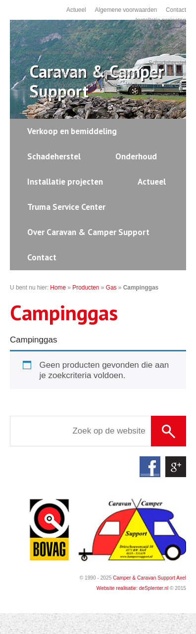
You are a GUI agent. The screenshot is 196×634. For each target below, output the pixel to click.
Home (58, 287)
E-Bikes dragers (171, 31)
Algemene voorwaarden (126, 9)
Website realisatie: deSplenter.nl (132, 588)
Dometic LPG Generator (94, 30)
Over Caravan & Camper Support (92, 73)
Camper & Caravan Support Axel (149, 578)
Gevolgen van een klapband (51, 52)
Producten (85, 287)
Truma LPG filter (112, 96)
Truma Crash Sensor (54, 96)
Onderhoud (136, 156)
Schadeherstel (167, 62)
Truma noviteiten (164, 107)
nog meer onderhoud (121, 52)
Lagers (90, 52)
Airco (145, 31)
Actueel (76, 9)
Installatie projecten (161, 20)
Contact (176, 9)
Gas (111, 287)
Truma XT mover (164, 96)
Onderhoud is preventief (154, 41)
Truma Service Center (66, 206)
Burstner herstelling (168, 73)
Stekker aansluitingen (166, 52)
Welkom (136, 85)
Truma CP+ (171, 85)
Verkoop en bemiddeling (85, 85)
